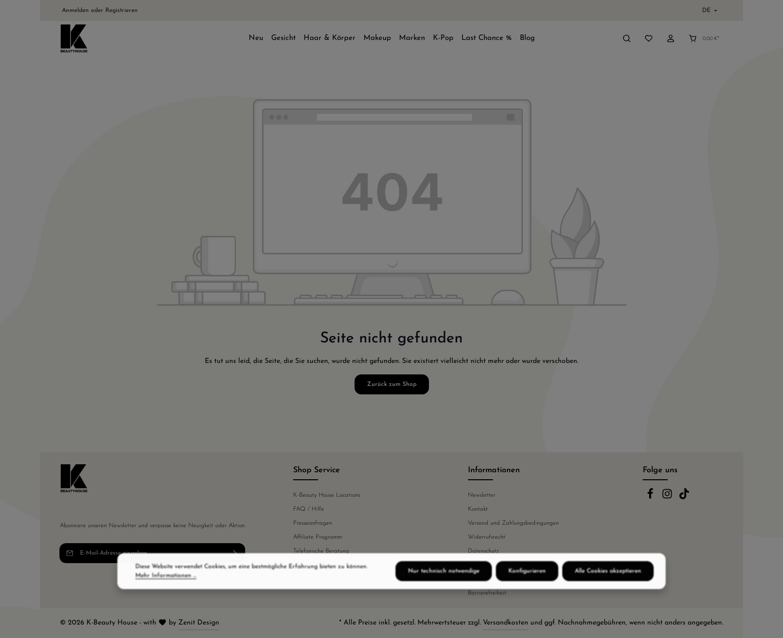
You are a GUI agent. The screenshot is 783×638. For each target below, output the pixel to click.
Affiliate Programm (317, 537)
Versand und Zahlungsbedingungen (513, 523)
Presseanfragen (312, 523)
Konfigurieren (527, 590)
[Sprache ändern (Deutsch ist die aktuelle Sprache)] (708, 10)
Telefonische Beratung (321, 551)
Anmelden (75, 10)
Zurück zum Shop (391, 384)
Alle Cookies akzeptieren (608, 590)
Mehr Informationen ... (165, 594)
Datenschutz (483, 551)
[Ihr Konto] (671, 38)
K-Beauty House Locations (326, 495)
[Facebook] (651, 498)
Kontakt (478, 509)
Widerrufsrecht (486, 537)
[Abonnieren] (235, 553)
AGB (474, 565)
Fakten (301, 565)
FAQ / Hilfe (308, 509)
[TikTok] (684, 498)
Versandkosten (505, 623)
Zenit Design (198, 623)
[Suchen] (627, 38)
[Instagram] (668, 498)
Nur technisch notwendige (443, 590)
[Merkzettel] (649, 38)
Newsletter (481, 495)
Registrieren (121, 10)
